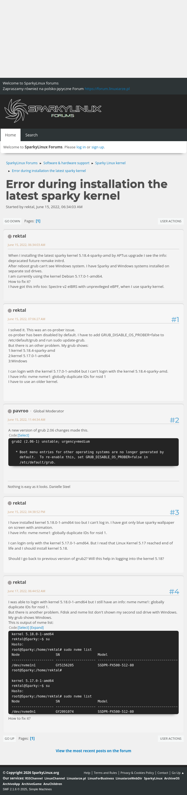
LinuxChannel (54, 778)
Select (23, 435)
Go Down (12, 221)
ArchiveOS (172, 778)
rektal (19, 236)
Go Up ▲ (178, 773)
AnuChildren (52, 784)
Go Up (9, 738)
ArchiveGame (32, 784)
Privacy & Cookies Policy (137, 773)
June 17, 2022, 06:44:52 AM (26, 591)
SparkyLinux (153, 778)
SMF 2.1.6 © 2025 (15, 789)
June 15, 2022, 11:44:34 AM (26, 419)
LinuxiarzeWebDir (129, 778)
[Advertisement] (93, 39)
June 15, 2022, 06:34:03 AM (26, 245)
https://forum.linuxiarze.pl (107, 88)
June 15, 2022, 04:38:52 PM (26, 512)
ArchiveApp (11, 784)
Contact (162, 773)
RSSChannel (34, 778)
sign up (98, 146)
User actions (170, 221)
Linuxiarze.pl (76, 778)
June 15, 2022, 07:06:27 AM (26, 319)
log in (81, 146)
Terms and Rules (105, 773)
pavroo (20, 411)
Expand (37, 627)
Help (87, 773)
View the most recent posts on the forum (93, 750)
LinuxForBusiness (101, 778)
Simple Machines (40, 789)
